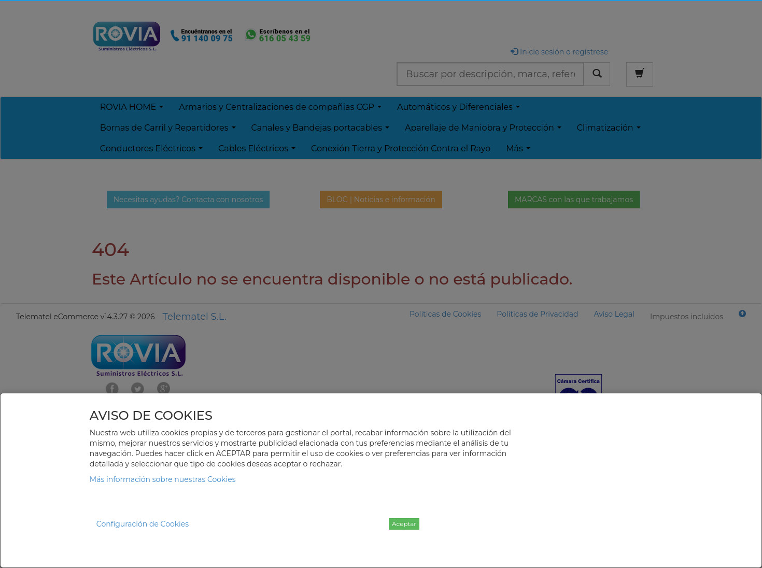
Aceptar (404, 524)
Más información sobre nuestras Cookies (163, 479)
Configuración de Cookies (142, 524)
